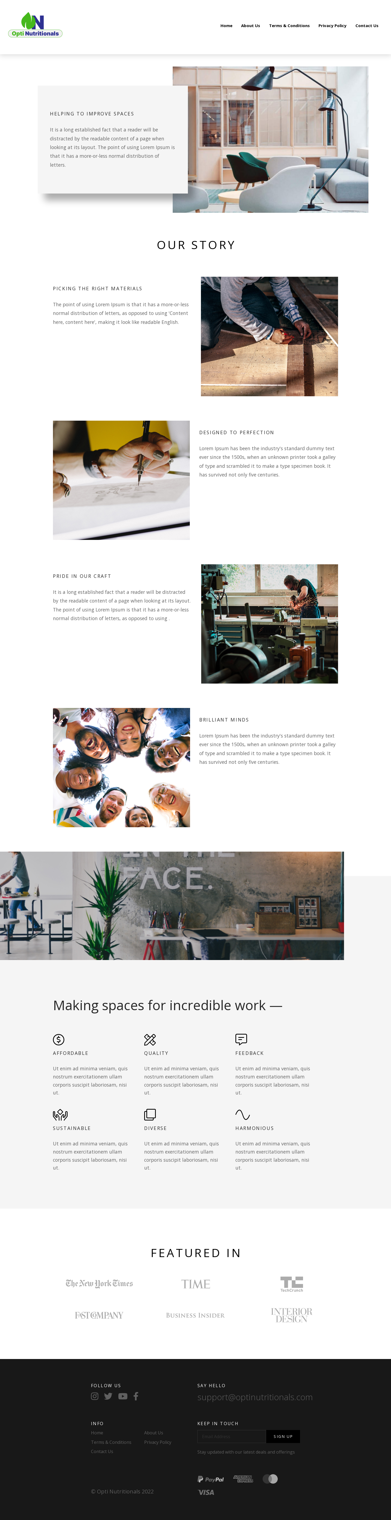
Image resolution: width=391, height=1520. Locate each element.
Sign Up (283, 1436)
